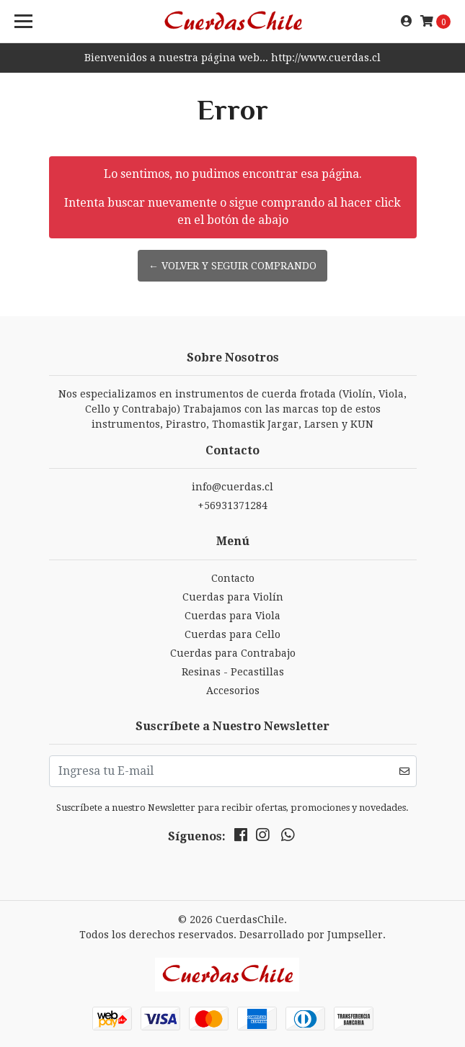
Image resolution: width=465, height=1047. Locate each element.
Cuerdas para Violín (232, 597)
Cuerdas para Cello (232, 634)
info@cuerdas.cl (232, 487)
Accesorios (233, 690)
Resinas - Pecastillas (233, 672)
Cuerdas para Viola (232, 615)
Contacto (232, 578)
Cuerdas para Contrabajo (233, 653)
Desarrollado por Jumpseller (311, 934)
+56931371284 (232, 505)
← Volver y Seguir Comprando (232, 265)
